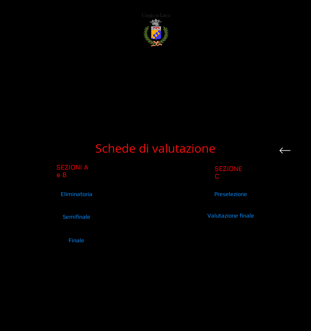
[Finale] (76, 240)
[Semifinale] (76, 216)
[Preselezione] (230, 194)
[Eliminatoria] (76, 194)
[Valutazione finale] (230, 215)
